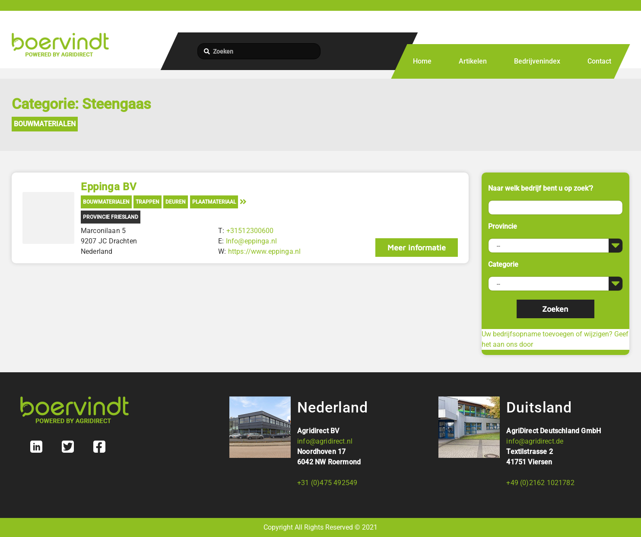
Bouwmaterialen (45, 124)
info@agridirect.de (534, 441)
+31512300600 (250, 231)
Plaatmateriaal (214, 202)
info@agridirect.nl (324, 441)
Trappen (147, 202)
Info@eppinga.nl (251, 241)
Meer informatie (416, 247)
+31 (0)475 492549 (327, 483)
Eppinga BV (108, 187)
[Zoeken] (258, 51)
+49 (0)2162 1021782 (540, 483)
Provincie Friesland (110, 217)
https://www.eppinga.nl (264, 251)
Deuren (175, 202)
